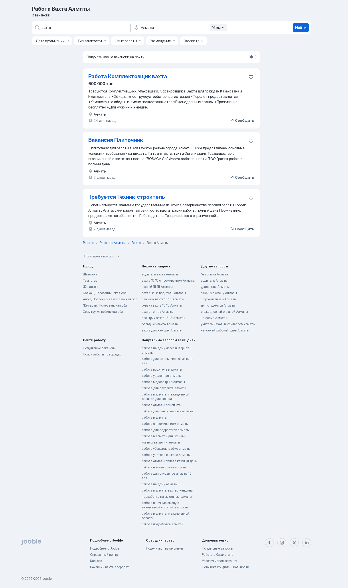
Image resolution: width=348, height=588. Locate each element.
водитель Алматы (214, 280)
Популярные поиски (102, 256)
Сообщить (242, 120)
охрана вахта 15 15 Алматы (162, 305)
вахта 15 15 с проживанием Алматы (168, 280)
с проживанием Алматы (218, 299)
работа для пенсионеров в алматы (168, 411)
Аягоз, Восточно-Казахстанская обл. (110, 299)
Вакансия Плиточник (115, 140)
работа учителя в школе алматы (166, 455)
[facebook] (269, 542)
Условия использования (219, 561)
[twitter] (294, 542)
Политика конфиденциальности (225, 567)
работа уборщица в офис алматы (166, 448)
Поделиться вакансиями (164, 548)
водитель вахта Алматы (160, 274)
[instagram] (281, 542)
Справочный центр (104, 554)
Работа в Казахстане (217, 554)
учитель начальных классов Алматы (228, 324)
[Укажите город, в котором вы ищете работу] (180, 27)
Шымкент (90, 274)
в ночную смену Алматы (219, 293)
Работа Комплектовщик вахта (127, 76)
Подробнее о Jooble (104, 548)
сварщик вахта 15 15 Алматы (163, 299)
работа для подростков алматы (165, 430)
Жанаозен (90, 287)
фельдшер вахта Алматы (160, 324)
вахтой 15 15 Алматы (157, 287)
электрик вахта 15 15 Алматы (163, 318)
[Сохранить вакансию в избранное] (251, 77)
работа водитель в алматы (162, 369)
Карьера (96, 561)
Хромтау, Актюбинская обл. (103, 311)
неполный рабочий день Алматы (225, 330)
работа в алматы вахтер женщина (167, 490)
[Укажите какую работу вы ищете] (81, 27)
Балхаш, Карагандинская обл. (105, 293)
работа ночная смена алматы (164, 467)
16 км (219, 27)
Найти (300, 27)
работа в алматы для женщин (164, 436)
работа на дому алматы (160, 484)
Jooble (47, 578)
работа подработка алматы (162, 524)
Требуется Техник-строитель (126, 197)
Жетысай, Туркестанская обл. (105, 305)
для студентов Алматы (218, 305)
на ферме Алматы (214, 318)
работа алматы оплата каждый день (169, 461)
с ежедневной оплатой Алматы (224, 311)
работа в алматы (154, 417)
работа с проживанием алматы (165, 423)
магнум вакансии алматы (161, 442)
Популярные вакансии (99, 348)
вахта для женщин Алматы (162, 330)
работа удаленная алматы (161, 375)
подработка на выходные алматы (167, 496)
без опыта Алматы (215, 274)
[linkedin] (306, 542)
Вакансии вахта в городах (109, 567)
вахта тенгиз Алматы (158, 311)
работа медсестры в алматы (163, 382)
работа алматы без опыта (161, 405)
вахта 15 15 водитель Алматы (164, 293)
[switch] (252, 57)
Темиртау (90, 280)
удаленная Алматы (215, 287)
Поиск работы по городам (102, 354)
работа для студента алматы (164, 388)
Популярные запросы (217, 548)
